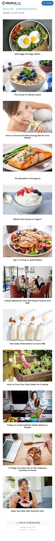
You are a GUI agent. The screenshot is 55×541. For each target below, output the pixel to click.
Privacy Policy (23, 529)
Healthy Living (8, 9)
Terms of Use (32, 529)
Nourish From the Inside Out (26, 9)
